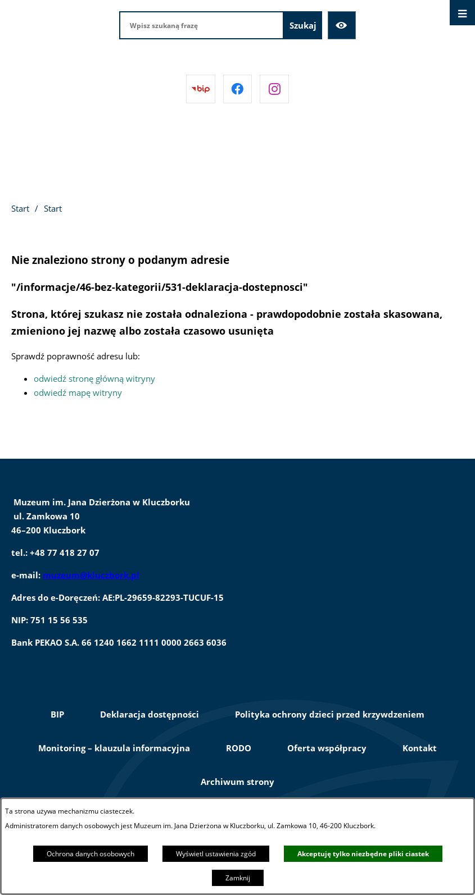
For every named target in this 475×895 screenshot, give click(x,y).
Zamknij (237, 878)
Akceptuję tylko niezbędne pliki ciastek (363, 854)
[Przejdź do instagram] (274, 89)
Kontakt (419, 748)
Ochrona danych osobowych (90, 854)
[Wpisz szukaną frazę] (201, 25)
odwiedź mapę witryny (78, 392)
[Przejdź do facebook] (238, 89)
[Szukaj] (303, 25)
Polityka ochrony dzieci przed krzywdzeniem (329, 714)
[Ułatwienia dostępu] (342, 25)
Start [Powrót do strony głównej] (20, 208)
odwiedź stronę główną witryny (94, 378)
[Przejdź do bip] (201, 89)
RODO (238, 748)
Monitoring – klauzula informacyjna (114, 748)
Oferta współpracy (327, 748)
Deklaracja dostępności (149, 714)
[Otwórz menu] (462, 12)
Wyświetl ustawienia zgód (216, 854)
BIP (57, 714)
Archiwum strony (237, 781)
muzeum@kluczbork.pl (91, 575)
